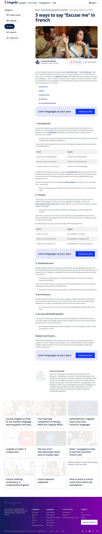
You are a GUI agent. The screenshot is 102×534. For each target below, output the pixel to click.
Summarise (75, 62)
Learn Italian (50, 525)
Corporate (35, 512)
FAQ (82, 512)
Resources (66, 515)
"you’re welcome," (86, 72)
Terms (62, 531)
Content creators (86, 515)
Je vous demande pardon (47, 103)
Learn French (50, 520)
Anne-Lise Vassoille (49, 61)
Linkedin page (54, 389)
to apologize (52, 132)
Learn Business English (53, 517)
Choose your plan (85, 111)
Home (37, 10)
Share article (90, 62)
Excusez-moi (43, 87)
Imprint (51, 531)
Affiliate (83, 517)
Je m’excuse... (43, 99)
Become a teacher (89, 522)
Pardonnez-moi (44, 95)
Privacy (57, 531)
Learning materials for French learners (54, 10)
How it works (32, 3)
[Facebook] (93, 531)
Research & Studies (38, 525)
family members (70, 182)
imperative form (73, 172)
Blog (54, 3)
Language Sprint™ (45, 3)
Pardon (41, 91)
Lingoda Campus (14, 15)
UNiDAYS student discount (70, 517)
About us (34, 515)
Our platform (66, 512)
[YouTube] (89, 531)
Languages (22, 3)
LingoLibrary (12, 38)
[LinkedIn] (82, 531)
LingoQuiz (11, 32)
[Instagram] (96, 531)
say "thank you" (72, 72)
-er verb (81, 268)
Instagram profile (55, 385)
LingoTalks (12, 21)
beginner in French (61, 76)
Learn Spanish (50, 523)
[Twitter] (86, 531)
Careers (34, 520)
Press (33, 523)
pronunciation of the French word (46, 204)
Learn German (50, 512)
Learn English (50, 515)
